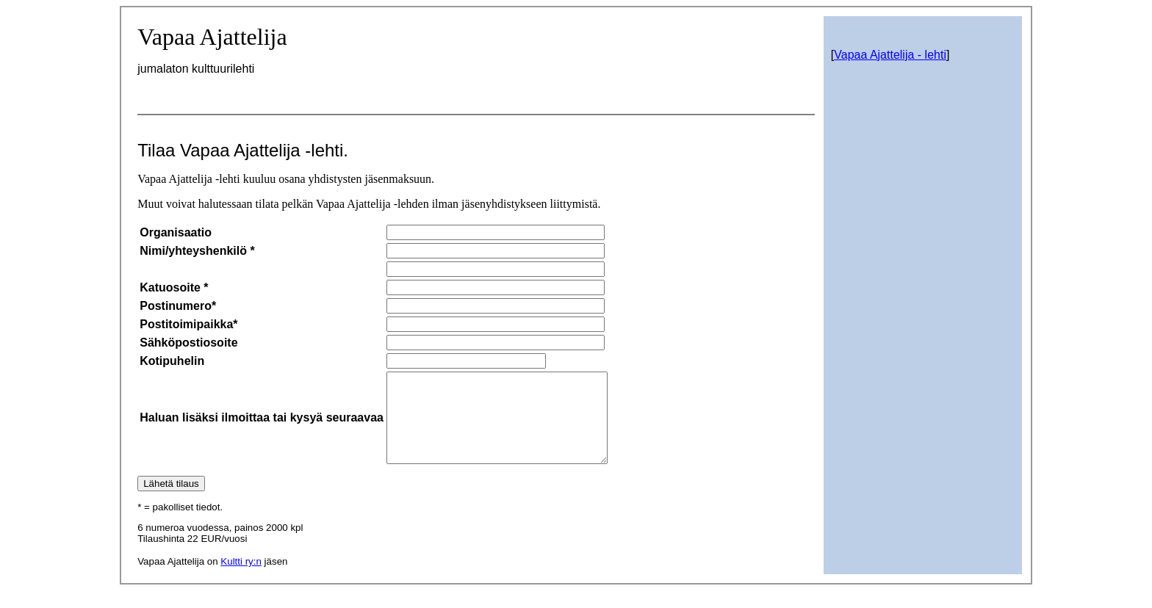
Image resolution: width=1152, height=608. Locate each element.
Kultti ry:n (241, 579)
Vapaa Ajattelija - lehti (890, 54)
